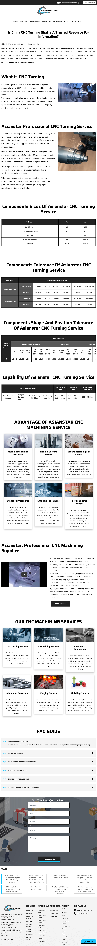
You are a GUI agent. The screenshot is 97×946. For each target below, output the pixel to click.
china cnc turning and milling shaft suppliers (17, 63)
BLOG (66, 21)
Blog (63, 916)
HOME (15, 21)
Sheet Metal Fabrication (79, 648)
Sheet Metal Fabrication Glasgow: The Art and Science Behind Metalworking (84, 879)
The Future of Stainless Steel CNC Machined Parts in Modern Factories (60, 890)
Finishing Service (80, 693)
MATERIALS (35, 21)
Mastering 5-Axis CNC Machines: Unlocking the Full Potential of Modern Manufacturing (36, 879)
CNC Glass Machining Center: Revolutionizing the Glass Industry (85, 889)
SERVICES (24, 21)
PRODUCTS (46, 21)
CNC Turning (29, 910)
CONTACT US (75, 21)
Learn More (60, 604)
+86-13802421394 (82, 914)
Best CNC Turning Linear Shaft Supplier (60, 877)
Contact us (65, 919)
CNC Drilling (29, 921)
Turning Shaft (54, 913)
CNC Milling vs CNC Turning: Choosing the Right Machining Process (12, 879)
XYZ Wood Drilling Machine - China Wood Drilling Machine (12, 889)
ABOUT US (57, 21)
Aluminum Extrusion (17, 693)
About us (64, 913)
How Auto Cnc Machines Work (36, 888)
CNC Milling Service (48, 646)
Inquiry (88, 941)
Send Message (49, 859)
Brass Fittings (54, 910)
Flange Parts (53, 916)
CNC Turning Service (17, 646)
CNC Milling (29, 913)
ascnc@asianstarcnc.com (68, 2)
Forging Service (48, 693)
